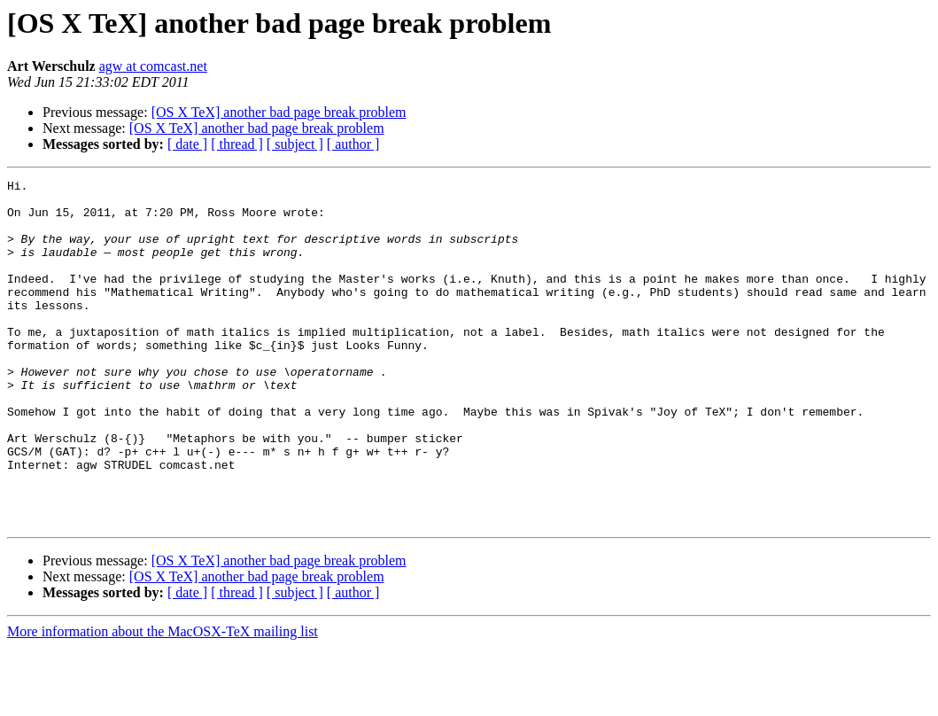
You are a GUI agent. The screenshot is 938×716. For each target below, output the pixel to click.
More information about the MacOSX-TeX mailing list (162, 700)
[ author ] (353, 144)
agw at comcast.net (153, 66)
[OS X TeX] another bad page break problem (279, 112)
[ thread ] (237, 144)
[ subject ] (295, 144)
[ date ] (187, 144)
